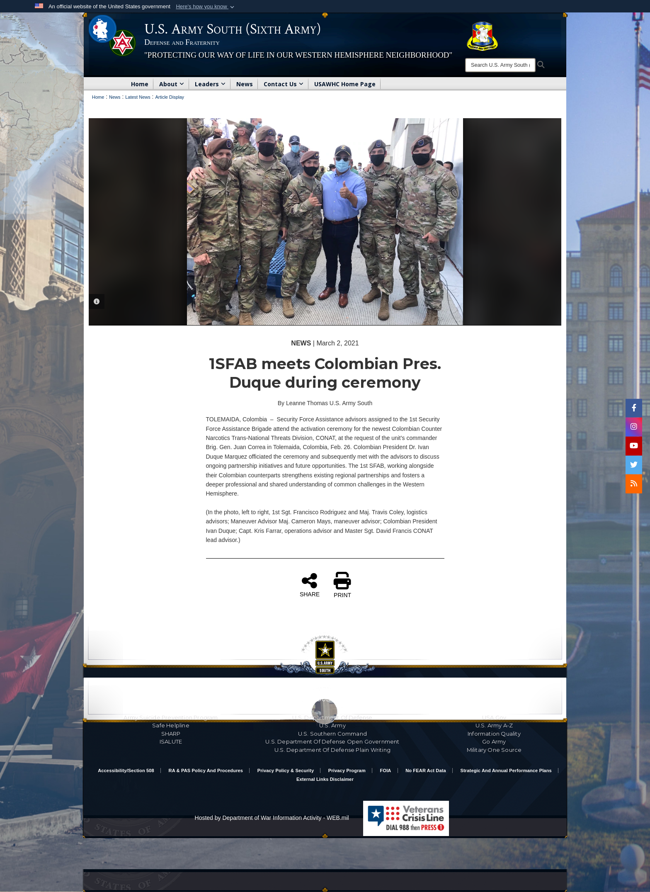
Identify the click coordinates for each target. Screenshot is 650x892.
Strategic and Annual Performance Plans (506, 770)
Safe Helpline (170, 725)
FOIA (385, 770)
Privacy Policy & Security (285, 770)
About (171, 84)
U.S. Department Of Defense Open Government (332, 741)
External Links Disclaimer (325, 779)
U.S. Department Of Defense (332, 717)
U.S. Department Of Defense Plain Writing (332, 749)
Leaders (210, 84)
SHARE (310, 585)
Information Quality (494, 733)
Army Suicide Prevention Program (171, 717)
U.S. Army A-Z (494, 725)
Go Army (494, 741)
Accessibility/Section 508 (126, 770)
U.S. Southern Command (332, 733)
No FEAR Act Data (425, 770)
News (244, 84)
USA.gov (494, 717)
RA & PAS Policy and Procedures (206, 770)
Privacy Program (347, 770)
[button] (206, 6)
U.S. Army (332, 725)
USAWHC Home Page (345, 84)
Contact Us (283, 84)
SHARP (171, 733)
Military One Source (494, 749)
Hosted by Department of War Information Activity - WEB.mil (272, 817)
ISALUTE (171, 741)
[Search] (500, 65)
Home (139, 84)
